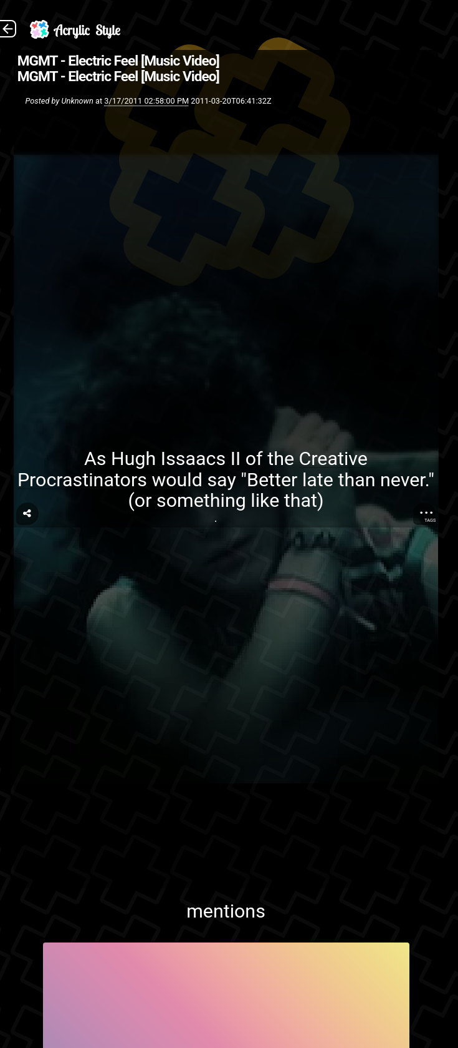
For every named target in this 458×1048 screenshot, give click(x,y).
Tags (430, 520)
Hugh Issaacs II (176, 458)
